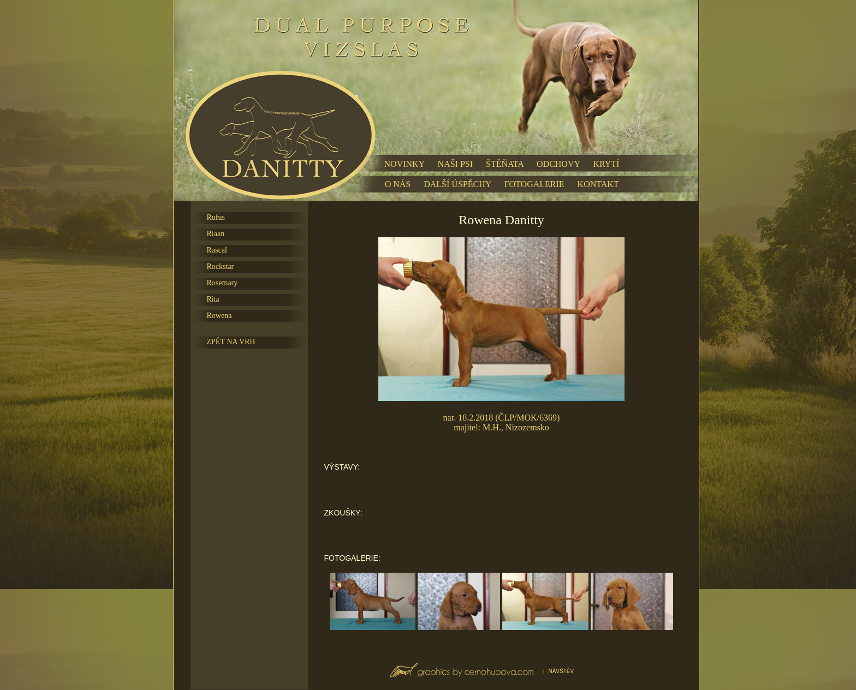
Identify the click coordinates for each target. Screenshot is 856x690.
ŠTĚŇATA (505, 164)
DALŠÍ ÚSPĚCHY (457, 184)
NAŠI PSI (455, 164)
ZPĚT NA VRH (231, 342)
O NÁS (398, 184)
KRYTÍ (606, 164)
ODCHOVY (558, 164)
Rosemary (222, 283)
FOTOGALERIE (534, 184)
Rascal (217, 250)
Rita (213, 299)
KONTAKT (598, 184)
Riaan (216, 234)
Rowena (219, 315)
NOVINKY (404, 164)
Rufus (216, 217)
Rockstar (220, 266)
